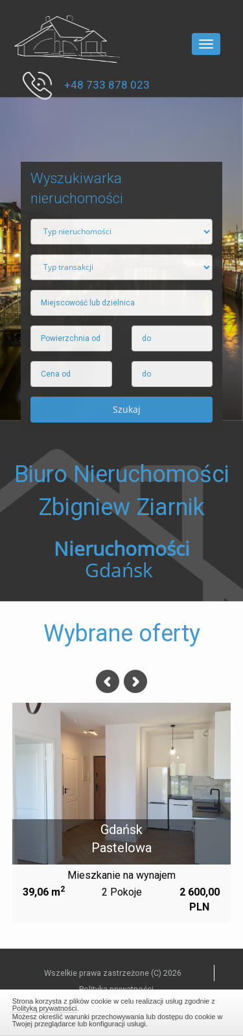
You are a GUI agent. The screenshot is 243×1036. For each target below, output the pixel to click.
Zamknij (121, 1010)
